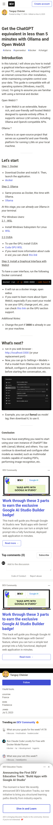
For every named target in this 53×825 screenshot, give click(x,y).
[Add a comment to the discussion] (28, 566)
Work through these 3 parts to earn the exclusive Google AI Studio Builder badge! (26, 507)
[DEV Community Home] (11, 4)
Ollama (9, 200)
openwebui (19, 50)
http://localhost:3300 (17, 352)
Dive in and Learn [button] (26, 808)
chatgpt (42, 50)
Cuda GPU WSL (13, 247)
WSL (7, 230)
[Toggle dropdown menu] (48, 470)
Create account (42, 4)
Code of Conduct (18, 576)
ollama (7, 50)
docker (32, 50)
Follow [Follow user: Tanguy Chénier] (26, 682)
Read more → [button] (12, 543)
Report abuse (36, 576)
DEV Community (26, 722)
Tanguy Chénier (17, 11)
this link (33, 254)
